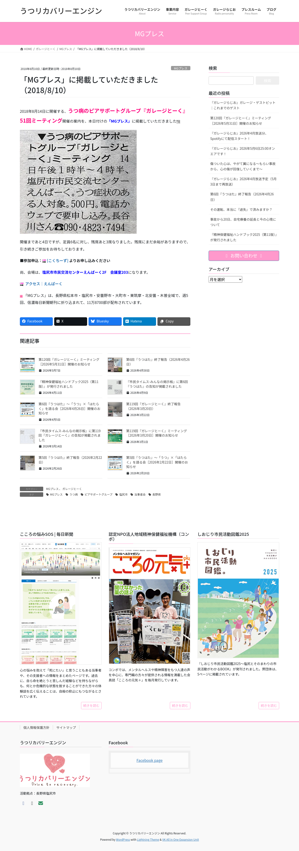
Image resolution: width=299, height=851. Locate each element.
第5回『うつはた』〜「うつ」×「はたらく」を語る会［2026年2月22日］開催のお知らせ (157, 462)
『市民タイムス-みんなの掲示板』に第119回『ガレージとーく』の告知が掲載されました (70, 435)
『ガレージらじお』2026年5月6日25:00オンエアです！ (242, 151)
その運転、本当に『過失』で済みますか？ (241, 209)
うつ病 (73, 494)
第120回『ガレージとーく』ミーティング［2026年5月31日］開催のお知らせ (69, 361)
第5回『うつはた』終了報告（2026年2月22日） (70, 459)
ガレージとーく (72, 489)
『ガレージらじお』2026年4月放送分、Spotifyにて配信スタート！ (239, 136)
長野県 (156, 494)
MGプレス (181, 68)
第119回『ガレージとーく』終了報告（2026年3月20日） (153, 406)
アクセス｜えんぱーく (43, 283)
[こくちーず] (57, 260)
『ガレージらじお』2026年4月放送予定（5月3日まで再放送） (243, 181)
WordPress (123, 839)
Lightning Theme (148, 839)
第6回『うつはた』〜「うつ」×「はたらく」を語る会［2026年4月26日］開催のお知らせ (69, 408)
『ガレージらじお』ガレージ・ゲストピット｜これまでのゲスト (242, 105)
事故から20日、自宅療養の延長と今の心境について (243, 222)
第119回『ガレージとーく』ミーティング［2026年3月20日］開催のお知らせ (156, 433)
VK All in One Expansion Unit (180, 839)
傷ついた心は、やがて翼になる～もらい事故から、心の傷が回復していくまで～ (243, 166)
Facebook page (149, 760)
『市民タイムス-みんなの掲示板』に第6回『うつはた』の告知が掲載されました (157, 384)
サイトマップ (66, 727)
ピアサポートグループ (98, 494)
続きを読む (91, 705)
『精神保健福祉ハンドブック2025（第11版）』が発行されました (69, 384)
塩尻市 (123, 494)
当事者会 (140, 494)
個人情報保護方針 (36, 727)
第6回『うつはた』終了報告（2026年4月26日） (158, 361)
